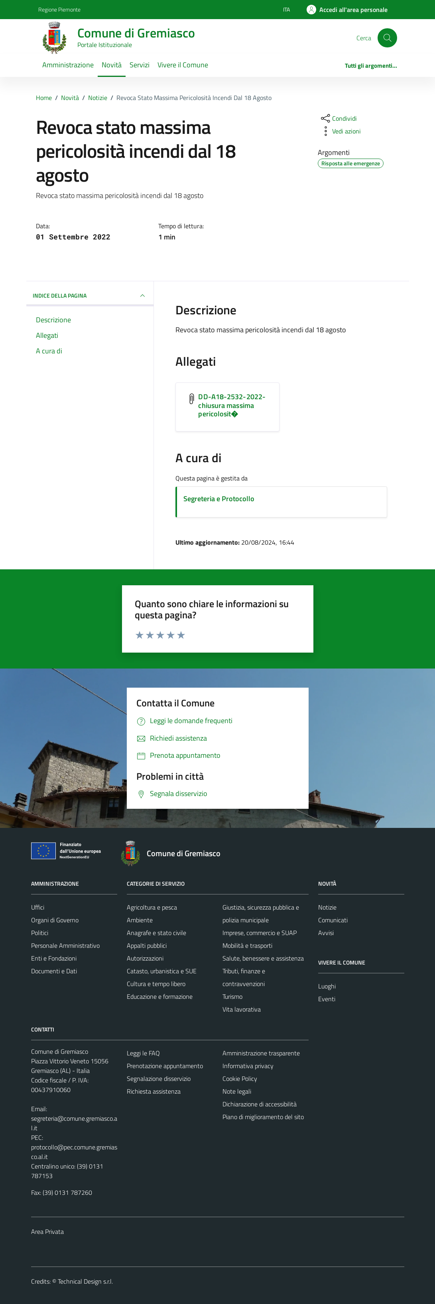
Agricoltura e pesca (152, 907)
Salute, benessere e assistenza (263, 958)
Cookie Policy (239, 1078)
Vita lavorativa (241, 1009)
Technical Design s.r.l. (85, 1281)
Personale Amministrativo (65, 945)
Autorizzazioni (145, 958)
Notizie (327, 907)
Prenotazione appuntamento (165, 1066)
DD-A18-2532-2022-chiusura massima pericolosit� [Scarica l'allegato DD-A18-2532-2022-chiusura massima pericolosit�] (232, 405)
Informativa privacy (248, 1066)
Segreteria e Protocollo (218, 498)
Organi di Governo (55, 920)
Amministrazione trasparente (261, 1053)
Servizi (140, 64)
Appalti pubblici (147, 945)
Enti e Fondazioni (54, 958)
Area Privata (47, 1231)
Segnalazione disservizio (159, 1078)
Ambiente (140, 920)
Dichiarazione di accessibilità (259, 1104)
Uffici (37, 907)
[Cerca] (387, 37)
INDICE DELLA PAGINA (90, 295)
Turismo (232, 996)
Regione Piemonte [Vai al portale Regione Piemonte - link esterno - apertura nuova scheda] (59, 9)
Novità (112, 64)
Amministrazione (68, 64)
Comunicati (333, 920)
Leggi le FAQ (143, 1053)
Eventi (326, 999)
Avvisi (326, 932)
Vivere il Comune (182, 64)
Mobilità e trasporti (247, 945)
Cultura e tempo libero (156, 983)
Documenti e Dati (54, 971)
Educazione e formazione (160, 996)
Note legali (236, 1091)
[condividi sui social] (338, 118)
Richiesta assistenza (154, 1091)
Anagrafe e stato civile (156, 932)
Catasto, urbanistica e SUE (162, 971)
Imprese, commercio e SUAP (259, 932)
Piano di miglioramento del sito (263, 1117)
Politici (39, 932)
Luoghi (327, 986)
